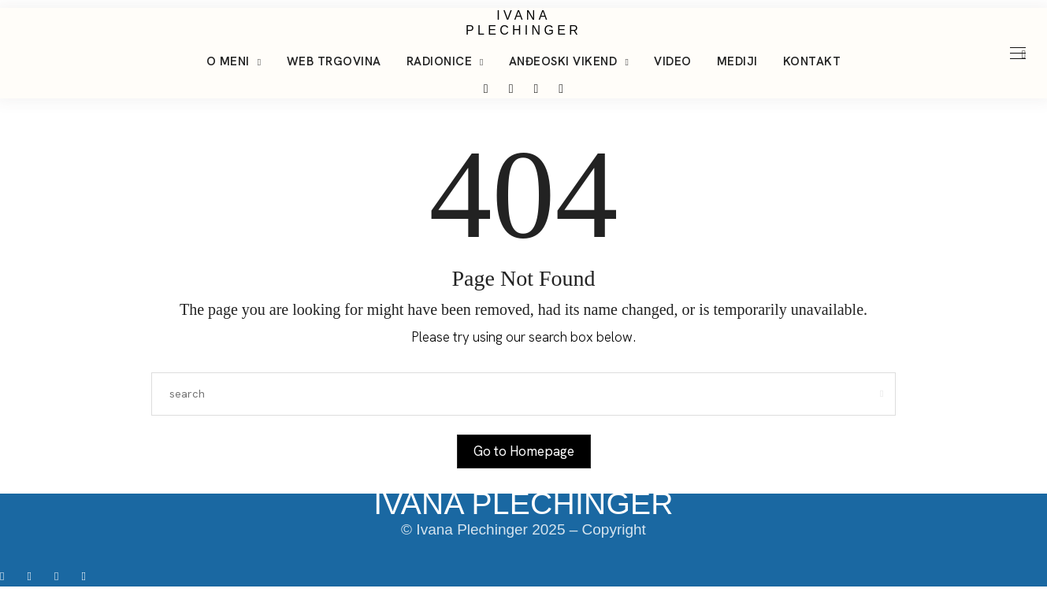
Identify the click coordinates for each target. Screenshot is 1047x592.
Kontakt (812, 61)
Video (673, 61)
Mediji (737, 61)
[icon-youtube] (87, 575)
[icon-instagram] (34, 575)
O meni (228, 61)
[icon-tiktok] (61, 575)
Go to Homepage (523, 451)
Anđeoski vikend (563, 61)
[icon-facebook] (7, 575)
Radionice (440, 61)
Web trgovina (334, 61)
